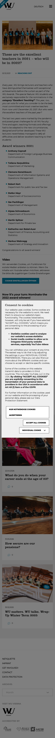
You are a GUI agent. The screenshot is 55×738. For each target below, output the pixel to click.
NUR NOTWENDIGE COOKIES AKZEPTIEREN (22, 412)
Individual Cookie (31, 430)
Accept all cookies (36, 422)
